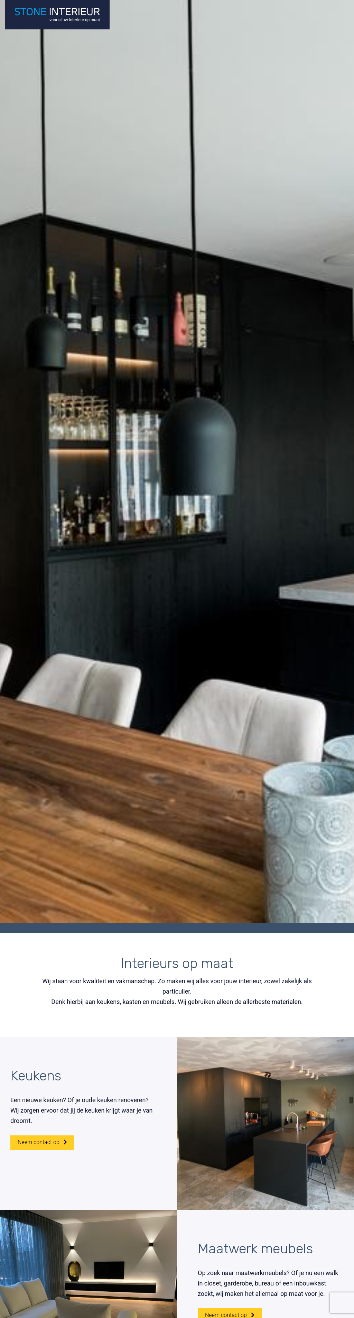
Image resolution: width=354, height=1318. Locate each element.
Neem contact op (42, 1154)
